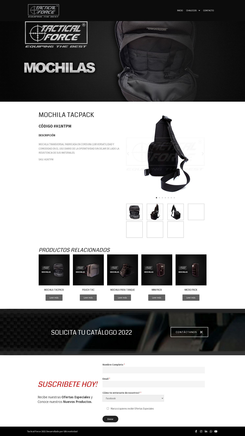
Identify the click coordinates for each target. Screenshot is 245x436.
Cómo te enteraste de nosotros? (122, 392)
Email (106, 378)
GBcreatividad (70, 431)
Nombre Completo (114, 364)
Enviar (110, 419)
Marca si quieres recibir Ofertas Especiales (132, 408)
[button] (156, 197)
